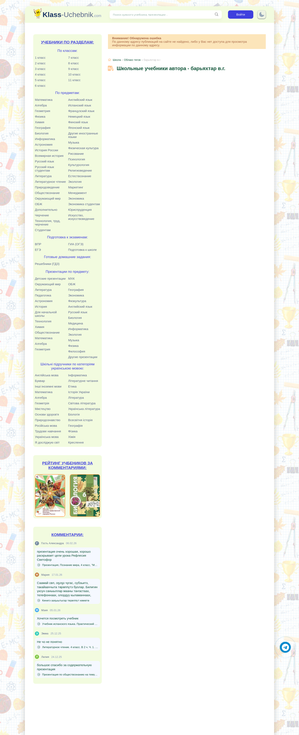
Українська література (84, 409)
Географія (75, 425)
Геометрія (42, 403)
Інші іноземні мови (48, 386)
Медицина (75, 323)
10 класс (74, 74)
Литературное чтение (50, 181)
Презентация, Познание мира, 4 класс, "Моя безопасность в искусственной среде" (67, 565)
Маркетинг (75, 187)
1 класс (40, 57)
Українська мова (47, 437)
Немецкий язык (79, 116)
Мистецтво (42, 409)
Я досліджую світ (47, 442)
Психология (76, 159)
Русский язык (44, 161)
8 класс (73, 63)
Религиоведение (80, 170)
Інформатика (77, 375)
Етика (72, 386)
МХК (71, 278)
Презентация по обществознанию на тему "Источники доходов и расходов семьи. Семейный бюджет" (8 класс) (67, 674)
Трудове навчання (48, 431)
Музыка (73, 142)
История (41, 306)
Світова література (82, 403)
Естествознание (79, 176)
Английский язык (80, 99)
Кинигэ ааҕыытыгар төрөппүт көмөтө (63, 600)
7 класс (73, 57)
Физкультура (77, 301)
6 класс (40, 85)
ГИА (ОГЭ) (75, 244)
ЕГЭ (38, 249)
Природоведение (47, 187)
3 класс (40, 69)
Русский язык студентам (44, 168)
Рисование (76, 153)
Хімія (71, 437)
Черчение (42, 215)
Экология (75, 181)
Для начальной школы (46, 313)
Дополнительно (46, 209)
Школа (117, 59)
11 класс (74, 80)
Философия (76, 351)
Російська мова (46, 425)
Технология (43, 321)
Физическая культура (83, 148)
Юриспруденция (80, 209)
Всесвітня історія (80, 420)
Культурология (78, 165)
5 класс (40, 80)
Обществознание (47, 193)
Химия (39, 122)
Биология (41, 133)
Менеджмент (77, 193)
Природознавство (47, 420)
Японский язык (78, 127)
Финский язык (78, 122)
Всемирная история (49, 155)
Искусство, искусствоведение (81, 217)
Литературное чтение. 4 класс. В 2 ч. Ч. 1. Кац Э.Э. (67, 647)
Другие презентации (82, 357)
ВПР (38, 244)
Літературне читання (83, 381)
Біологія (74, 414)
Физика (40, 116)
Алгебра (41, 105)
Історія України (79, 392)
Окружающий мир (48, 198)
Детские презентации (50, 278)
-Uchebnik (72, 14)
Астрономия (44, 144)
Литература (43, 176)
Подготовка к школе (82, 249)
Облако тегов (132, 59)
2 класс (40, 63)
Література (76, 397)
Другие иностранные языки (83, 135)
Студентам (43, 230)
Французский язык (81, 111)
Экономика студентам (84, 204)
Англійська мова (46, 375)
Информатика (45, 139)
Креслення (76, 442)
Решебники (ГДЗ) (47, 264)
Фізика (72, 431)
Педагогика (43, 295)
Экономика (76, 198)
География (42, 127)
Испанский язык (79, 105)
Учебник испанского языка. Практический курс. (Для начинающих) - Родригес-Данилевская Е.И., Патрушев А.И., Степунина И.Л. (67, 624)
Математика (44, 99)
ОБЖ (38, 204)
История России (46, 150)
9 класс (73, 69)
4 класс (40, 74)
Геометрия (42, 111)
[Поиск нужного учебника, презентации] (216, 14)
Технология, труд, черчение (47, 222)
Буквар (40, 381)
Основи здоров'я (47, 414)
